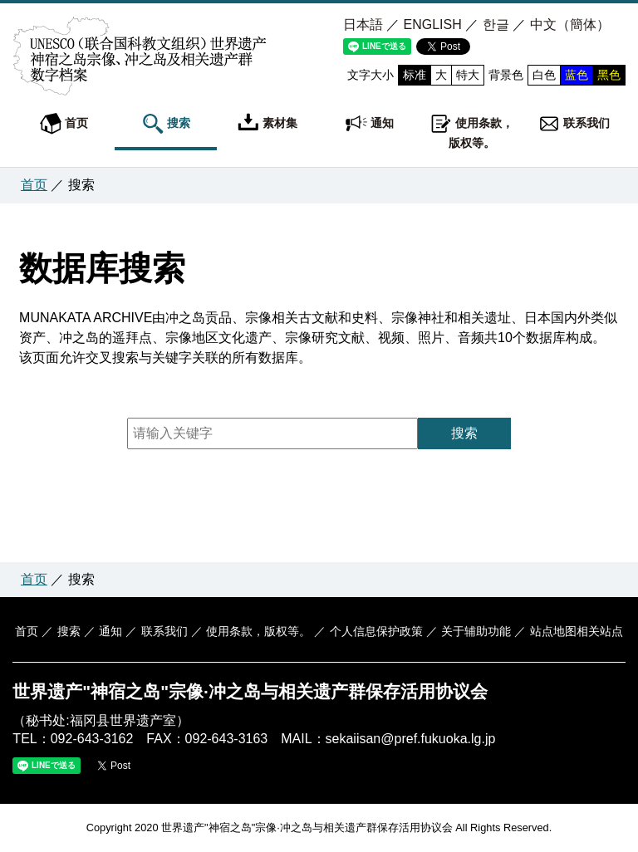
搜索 (166, 124)
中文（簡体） (570, 24)
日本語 (363, 24)
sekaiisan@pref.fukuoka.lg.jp (411, 739)
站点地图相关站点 (576, 631)
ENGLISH (433, 24)
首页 (64, 124)
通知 (370, 124)
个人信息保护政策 (376, 631)
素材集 (267, 124)
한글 (496, 24)
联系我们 (574, 124)
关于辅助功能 (476, 631)
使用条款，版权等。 (471, 131)
